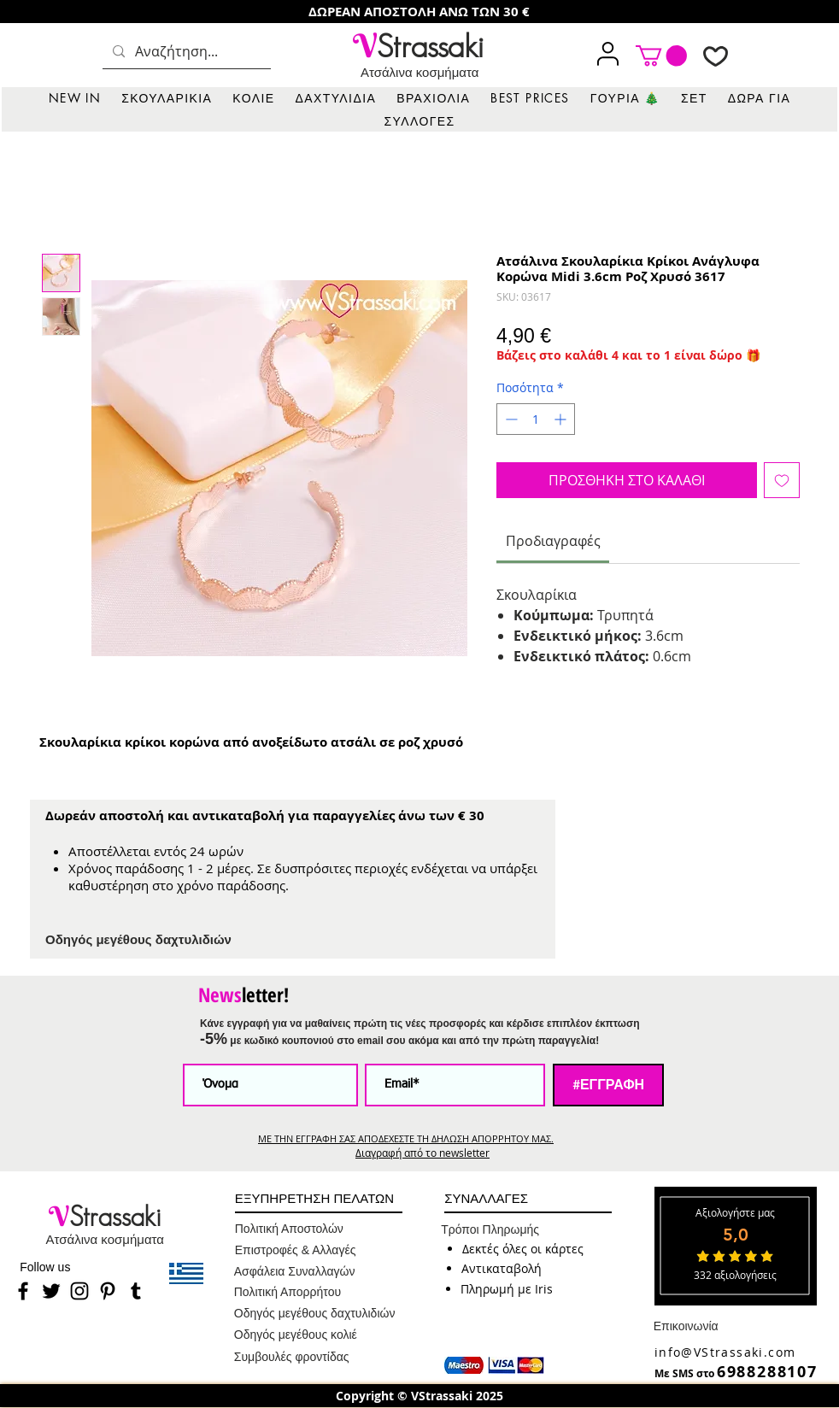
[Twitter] (51, 1291)
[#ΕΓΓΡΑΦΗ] (608, 1085)
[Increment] (561, 419)
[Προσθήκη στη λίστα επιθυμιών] (782, 480)
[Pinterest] (108, 1291)
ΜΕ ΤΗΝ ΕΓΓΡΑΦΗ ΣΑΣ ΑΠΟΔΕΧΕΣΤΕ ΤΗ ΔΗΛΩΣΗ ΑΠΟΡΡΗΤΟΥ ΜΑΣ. (406, 1138)
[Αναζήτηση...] (185, 51)
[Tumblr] (136, 1291)
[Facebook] (23, 1291)
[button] (166, 98)
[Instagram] (79, 1291)
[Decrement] (509, 419)
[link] (661, 55)
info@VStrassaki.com (725, 1352)
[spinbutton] (535, 419)
